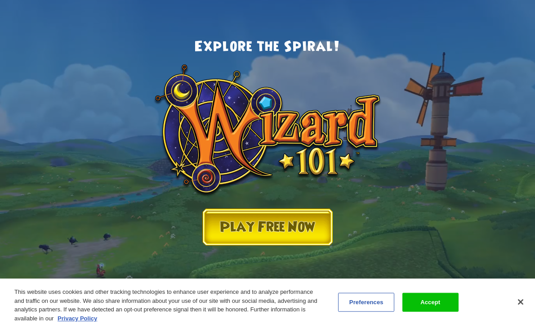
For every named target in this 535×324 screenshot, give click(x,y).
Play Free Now (267, 227)
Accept (430, 304)
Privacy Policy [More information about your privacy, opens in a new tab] (77, 320)
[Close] (521, 304)
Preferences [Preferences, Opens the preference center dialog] (366, 304)
